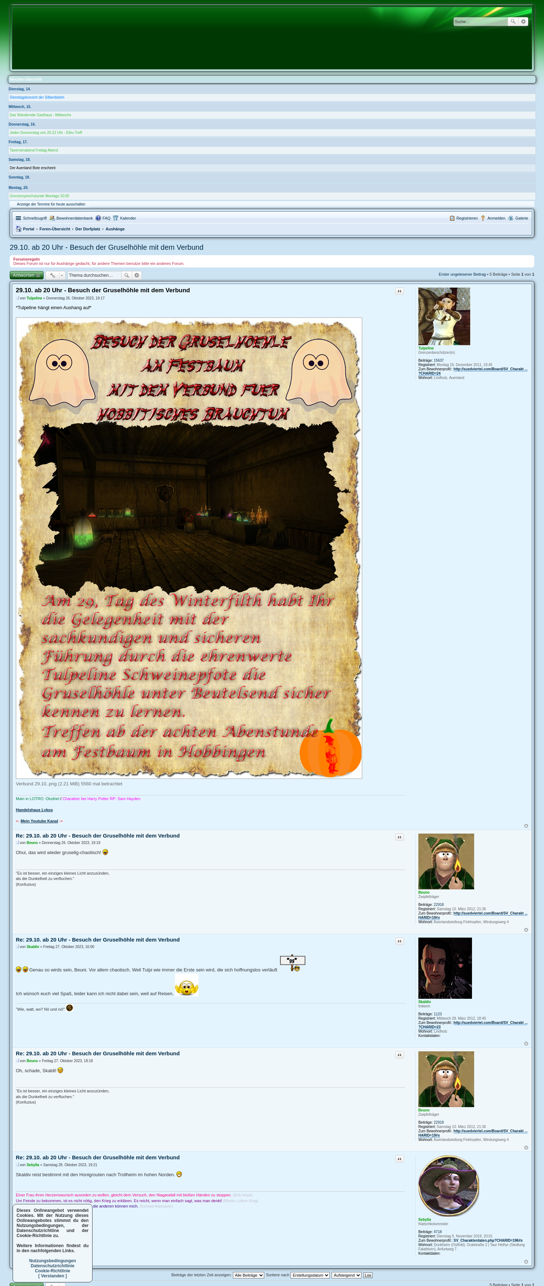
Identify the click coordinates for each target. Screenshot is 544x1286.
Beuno (424, 892)
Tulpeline (426, 348)
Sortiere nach (298, 1275)
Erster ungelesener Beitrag (462, 274)
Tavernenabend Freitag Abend (34, 150)
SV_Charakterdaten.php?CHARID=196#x (488, 1240)
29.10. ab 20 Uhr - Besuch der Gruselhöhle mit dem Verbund (106, 247)
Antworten (23, 275)
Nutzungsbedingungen (52, 1260)
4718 (438, 1232)
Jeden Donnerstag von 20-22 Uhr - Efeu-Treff (46, 133)
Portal (28, 229)
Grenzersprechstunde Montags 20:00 (39, 196)
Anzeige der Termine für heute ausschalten (51, 204)
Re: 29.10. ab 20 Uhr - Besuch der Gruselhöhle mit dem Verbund (98, 835)
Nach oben (526, 826)
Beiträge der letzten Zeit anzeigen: (217, 1275)
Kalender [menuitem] (128, 218)
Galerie (522, 218)
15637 (439, 360)
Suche (513, 21)
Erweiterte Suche (523, 21)
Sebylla (424, 1220)
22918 (439, 905)
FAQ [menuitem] (107, 218)
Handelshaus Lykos (34, 810)
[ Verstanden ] (52, 1275)
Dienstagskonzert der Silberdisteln (37, 97)
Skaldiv (424, 1002)
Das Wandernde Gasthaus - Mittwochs (40, 115)
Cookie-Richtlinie (52, 1270)
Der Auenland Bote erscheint (32, 168)
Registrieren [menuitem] (467, 218)
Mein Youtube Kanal (39, 821)
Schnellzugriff (35, 218)
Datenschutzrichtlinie (52, 1265)
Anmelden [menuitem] (496, 218)
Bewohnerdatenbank (75, 218)
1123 (438, 1014)
